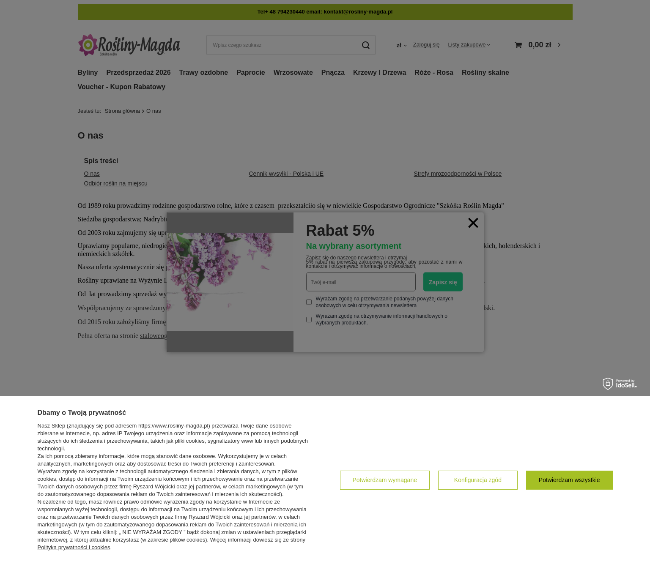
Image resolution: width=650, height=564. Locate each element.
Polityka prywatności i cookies (74, 547)
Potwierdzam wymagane (384, 480)
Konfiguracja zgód (478, 480)
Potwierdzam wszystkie (569, 480)
